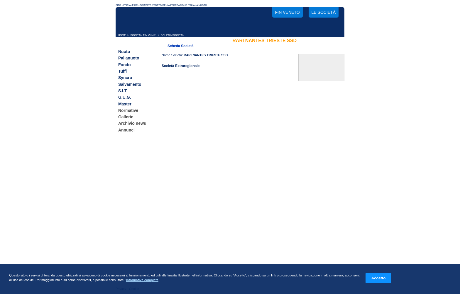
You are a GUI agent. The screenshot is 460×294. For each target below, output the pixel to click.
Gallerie (125, 116)
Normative (128, 110)
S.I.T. (123, 90)
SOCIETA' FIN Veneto (143, 35)
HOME (122, 35)
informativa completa (142, 280)
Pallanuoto (128, 58)
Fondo (124, 64)
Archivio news (132, 123)
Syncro (125, 78)
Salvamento (129, 84)
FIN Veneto (287, 12)
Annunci (126, 130)
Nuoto (124, 51)
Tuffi (122, 71)
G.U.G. (124, 97)
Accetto (378, 278)
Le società (324, 12)
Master (124, 104)
